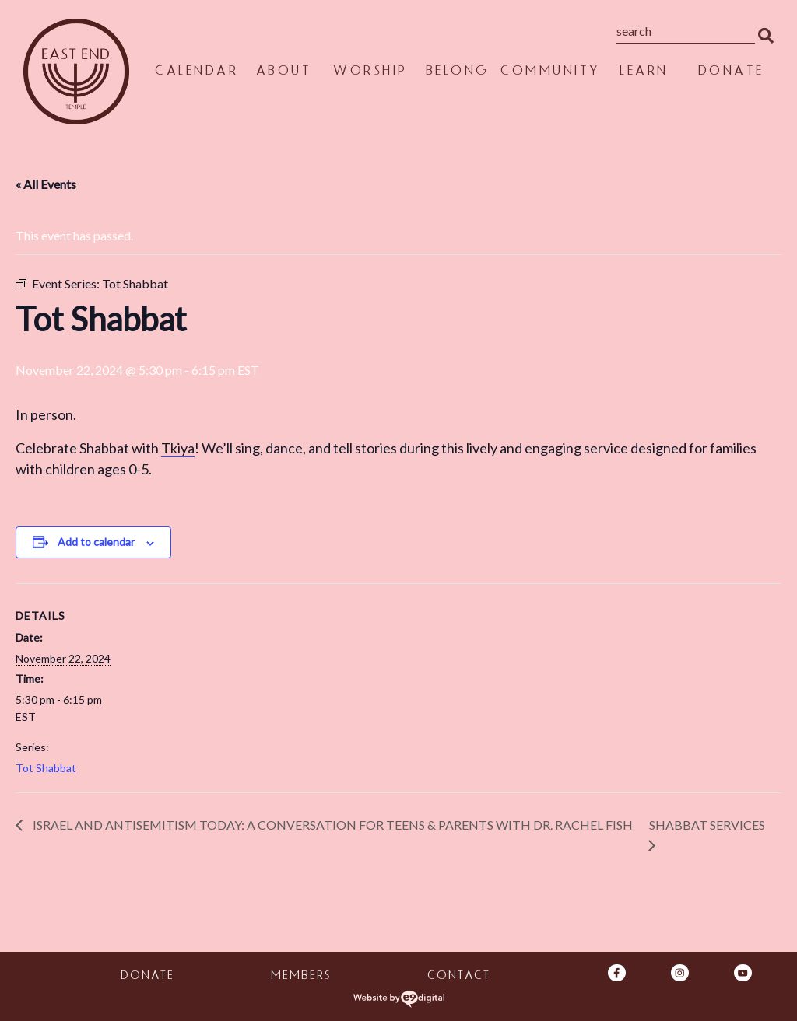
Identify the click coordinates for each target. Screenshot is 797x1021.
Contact (458, 977)
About (283, 73)
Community (550, 73)
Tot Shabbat (46, 767)
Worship (369, 73)
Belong (457, 73)
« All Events (46, 184)
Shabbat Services (707, 824)
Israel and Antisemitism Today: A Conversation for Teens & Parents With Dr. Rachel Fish (332, 824)
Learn (643, 73)
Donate (730, 73)
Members (300, 977)
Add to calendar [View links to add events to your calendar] (96, 541)
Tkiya (178, 447)
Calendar (195, 73)
